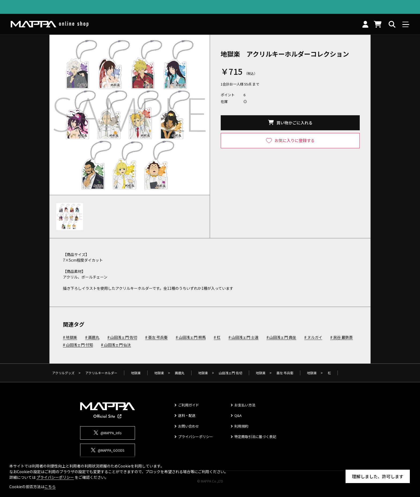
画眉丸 (93, 337)
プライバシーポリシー (195, 436)
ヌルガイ (314, 337)
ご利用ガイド (188, 404)
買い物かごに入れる (294, 122)
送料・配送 (187, 415)
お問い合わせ (188, 426)
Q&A (238, 415)
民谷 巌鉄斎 (343, 337)
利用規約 (241, 426)
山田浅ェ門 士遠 (244, 337)
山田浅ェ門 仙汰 (117, 345)
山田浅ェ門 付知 (79, 345)
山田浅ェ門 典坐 (282, 337)
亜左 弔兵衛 (158, 337)
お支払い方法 (244, 404)
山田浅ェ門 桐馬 (192, 337)
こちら (50, 486)
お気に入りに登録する (295, 140)
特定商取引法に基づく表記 (255, 436)
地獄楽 (71, 337)
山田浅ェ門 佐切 (123, 337)
